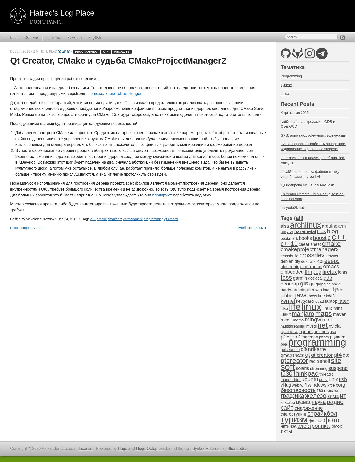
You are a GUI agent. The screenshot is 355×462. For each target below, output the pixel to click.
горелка (331, 391)
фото (331, 420)
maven (340, 314)
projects (122, 51)
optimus (321, 331)
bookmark (289, 238)
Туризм (286, 85)
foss (286, 277)
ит (343, 395)
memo (298, 320)
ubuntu (310, 379)
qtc (346, 355)
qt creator (171, 219)
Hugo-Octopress (150, 448)
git (312, 283)
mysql (311, 326)
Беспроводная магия (26, 228)
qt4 (338, 354)
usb (343, 379)
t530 (286, 373)
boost (319, 238)
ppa (284, 344)
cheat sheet (310, 244)
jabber (287, 295)
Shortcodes (237, 448)
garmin (300, 278)
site (336, 360)
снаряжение (308, 408)
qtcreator (294, 360)
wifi (303, 385)
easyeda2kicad (292, 208)
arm (342, 226)
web (295, 385)
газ (320, 390)
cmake (102, 219)
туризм (294, 419)
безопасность (298, 390)
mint (327, 319)
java (301, 295)
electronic (290, 266)
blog (332, 231)
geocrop (290, 283)
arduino (329, 226)
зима (333, 396)
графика (292, 395)
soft (288, 367)
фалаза (315, 421)
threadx (326, 374)
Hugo (122, 448)
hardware (290, 289)
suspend (338, 368)
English (94, 37)
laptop (331, 301)
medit (286, 319)
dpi (320, 261)
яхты (286, 431)
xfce (331, 385)
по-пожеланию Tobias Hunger (115, 93)
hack (336, 284)
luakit (286, 314)
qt (307, 355)
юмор (336, 426)
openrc (306, 331)
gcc (311, 278)
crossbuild (289, 256)
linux (312, 306)
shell (325, 361)
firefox (329, 272)
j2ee (339, 289)
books (305, 238)
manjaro (303, 313)
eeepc (332, 261)
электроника (313, 426)
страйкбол (322, 413)
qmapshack (292, 355)
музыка (303, 402)
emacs (331, 266)
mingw (313, 319)
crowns (331, 256)
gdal (319, 278)
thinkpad (306, 373)
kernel (288, 301)
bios (321, 231)
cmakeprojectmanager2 (125, 219)
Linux (285, 94)
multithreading (293, 326)
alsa (285, 226)
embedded (292, 272)
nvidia (335, 326)
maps (323, 313)
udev (323, 380)
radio (314, 361)
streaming (318, 368)
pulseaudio (290, 350)
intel (326, 290)
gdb (328, 278)
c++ (106, 51)
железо (315, 395)
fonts (342, 272)
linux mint (332, 308)
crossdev (311, 255)
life (294, 307)
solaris (302, 368)
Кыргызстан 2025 (295, 113)
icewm (316, 289)
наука (319, 402)
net (323, 325)
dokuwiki (308, 261)
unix (333, 379)
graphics (323, 284)
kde (321, 295)
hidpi (304, 289)
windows (317, 385)
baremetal (305, 231)
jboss (312, 296)
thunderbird (291, 380)
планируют (162, 195)
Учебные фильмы (252, 228)
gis (304, 283)
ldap (284, 308)
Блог (14, 37)
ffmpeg (313, 272)
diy (297, 261)
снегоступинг (293, 414)
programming (86, 51)
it (332, 289)
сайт (287, 407)
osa (333, 332)
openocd (289, 331)
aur (283, 232)
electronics (311, 266)
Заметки (75, 37)
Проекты (53, 37)
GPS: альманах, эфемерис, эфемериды (314, 135)
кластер (288, 402)
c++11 (289, 243)
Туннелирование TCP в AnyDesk (307, 185)
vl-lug (286, 385)
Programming (291, 76)
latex (343, 301)
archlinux (305, 225)
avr (290, 231)
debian (287, 261)
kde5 (330, 296)
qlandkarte (313, 349)
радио (335, 401)
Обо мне (31, 37)
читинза (288, 426)
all (299, 218)
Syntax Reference (208, 448)
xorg (340, 385)
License (85, 448)
